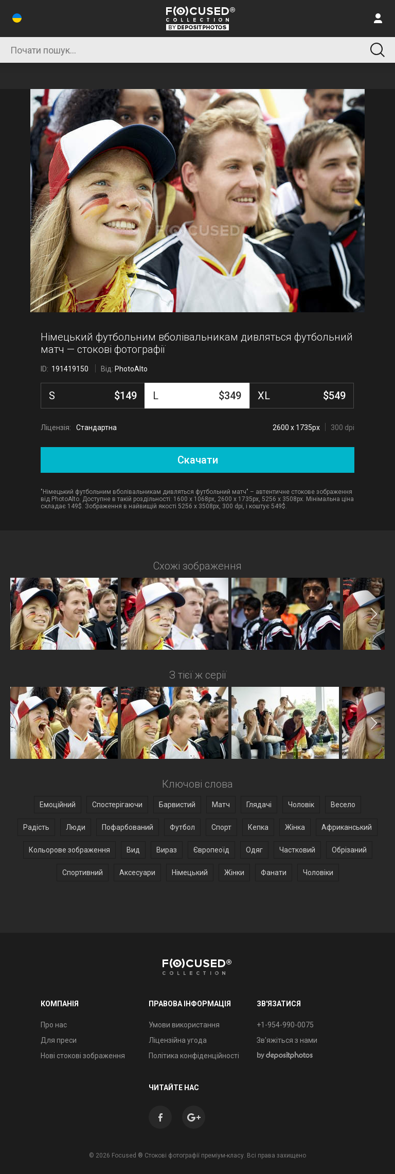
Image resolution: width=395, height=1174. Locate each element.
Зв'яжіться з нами (287, 1040)
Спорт (221, 827)
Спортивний (82, 872)
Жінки (234, 872)
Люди (75, 827)
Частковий (297, 850)
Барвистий (177, 805)
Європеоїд (211, 850)
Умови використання (184, 1025)
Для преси (59, 1040)
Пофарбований (127, 827)
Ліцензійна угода (178, 1040)
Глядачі (259, 805)
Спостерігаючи (117, 805)
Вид (133, 850)
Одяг (254, 850)
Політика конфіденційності (194, 1056)
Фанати (273, 872)
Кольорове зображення (69, 850)
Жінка (295, 827)
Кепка (258, 827)
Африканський (346, 827)
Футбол (182, 827)
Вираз (166, 850)
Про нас (54, 1025)
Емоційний (58, 805)
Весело (343, 805)
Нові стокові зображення (83, 1056)
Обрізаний (349, 850)
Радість (36, 827)
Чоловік (301, 805)
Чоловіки (318, 872)
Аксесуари (137, 872)
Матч (221, 805)
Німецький (190, 872)
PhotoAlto (131, 369)
